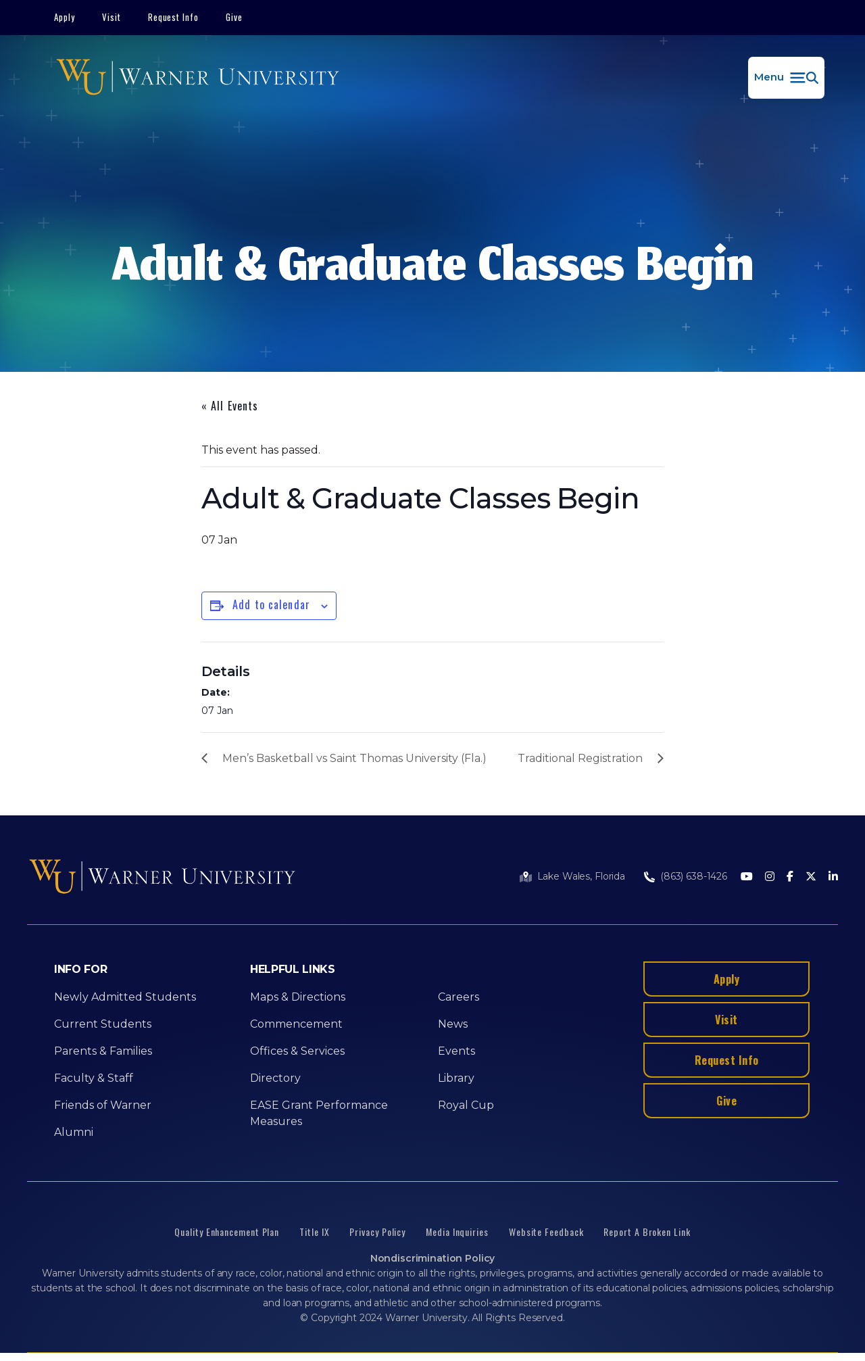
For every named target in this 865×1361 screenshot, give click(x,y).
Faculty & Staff (93, 1078)
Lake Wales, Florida (581, 876)
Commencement (296, 1024)
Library (456, 1078)
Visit (111, 17)
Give (234, 17)
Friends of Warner (102, 1105)
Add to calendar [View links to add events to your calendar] (271, 604)
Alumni (73, 1132)
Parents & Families (103, 1051)
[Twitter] (811, 877)
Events (456, 1051)
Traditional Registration (580, 758)
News (453, 1024)
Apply (64, 17)
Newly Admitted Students (125, 996)
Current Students (102, 1024)
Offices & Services (297, 1051)
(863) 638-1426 (693, 876)
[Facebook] (790, 877)
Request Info (173, 17)
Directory (275, 1078)
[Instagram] (769, 877)
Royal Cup (466, 1105)
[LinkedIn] (833, 877)
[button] (786, 78)
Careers (458, 996)
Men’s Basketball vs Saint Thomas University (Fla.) (354, 758)
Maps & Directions (297, 996)
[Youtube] (747, 877)
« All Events (229, 406)
